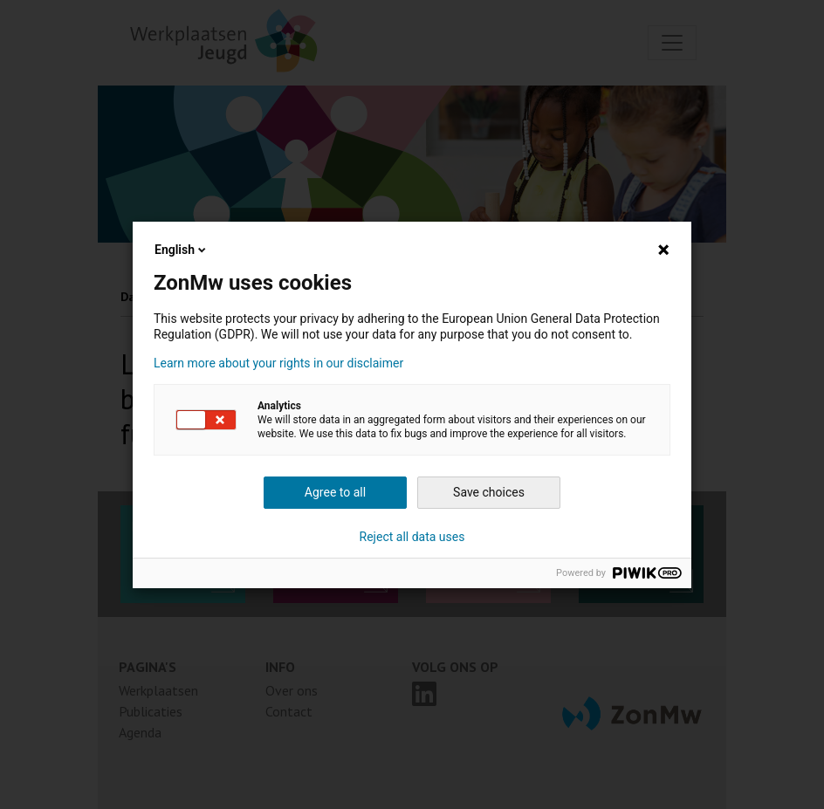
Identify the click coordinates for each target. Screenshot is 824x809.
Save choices (489, 492)
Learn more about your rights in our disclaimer (278, 363)
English (181, 250)
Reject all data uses (412, 537)
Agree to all (335, 492)
